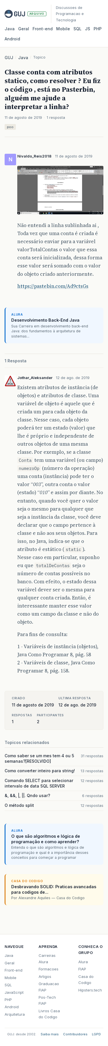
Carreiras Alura (47, 958)
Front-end (13, 970)
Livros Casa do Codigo (49, 1013)
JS (87, 28)
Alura (83, 961)
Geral (23, 28)
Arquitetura (15, 1014)
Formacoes (48, 969)
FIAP (82, 969)
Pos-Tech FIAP (47, 1000)
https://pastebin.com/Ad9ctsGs (52, 286)
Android (12, 38)
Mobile (63, 28)
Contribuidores (75, 1034)
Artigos (45, 976)
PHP (98, 28)
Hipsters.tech (90, 990)
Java (10, 28)
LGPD (96, 1034)
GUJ (9, 57)
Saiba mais (50, 1034)
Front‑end (43, 28)
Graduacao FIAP (49, 986)
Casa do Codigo (86, 979)
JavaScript (14, 992)
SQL (77, 28)
